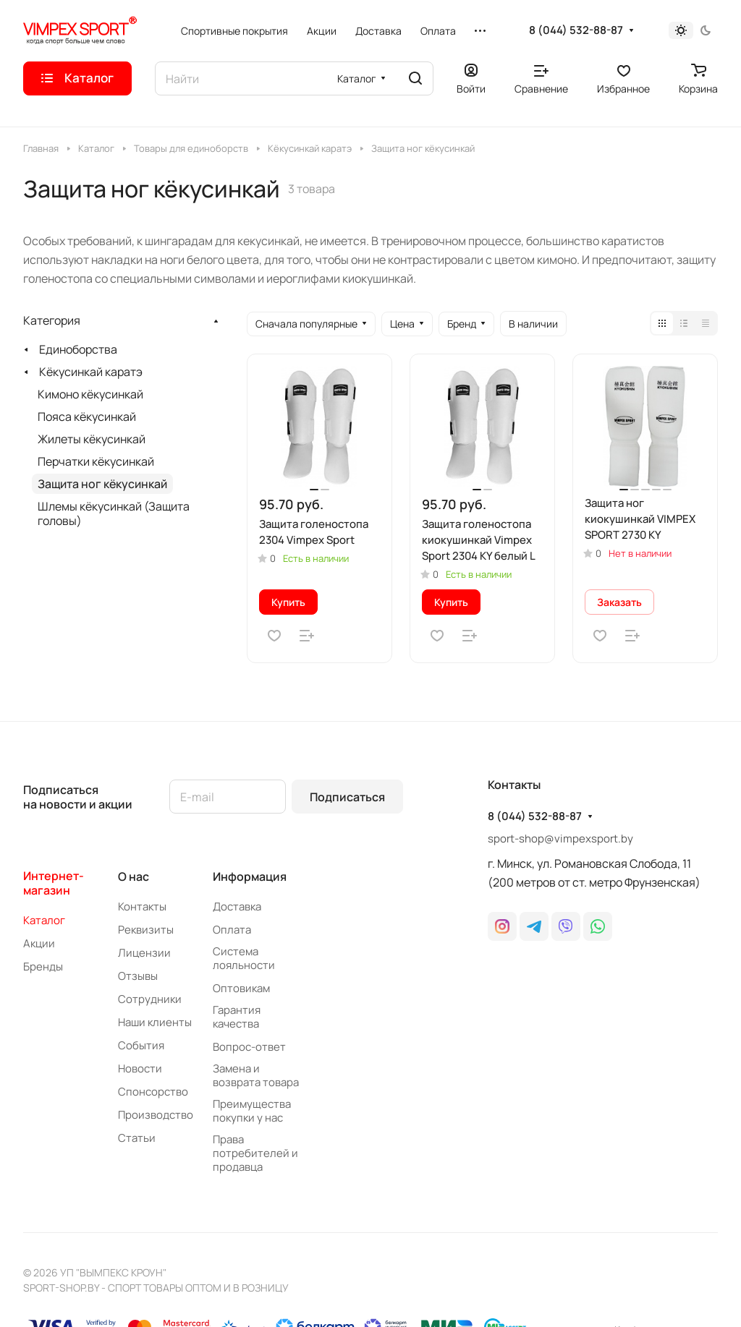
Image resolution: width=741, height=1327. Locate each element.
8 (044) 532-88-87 (576, 30)
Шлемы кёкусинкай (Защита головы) (114, 513)
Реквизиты (146, 929)
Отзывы (138, 975)
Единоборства (78, 349)
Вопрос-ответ (249, 1046)
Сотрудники (150, 999)
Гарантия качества (237, 1016)
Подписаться (347, 797)
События (141, 1045)
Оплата (232, 929)
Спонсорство (153, 1091)
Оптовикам (241, 988)
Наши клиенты (155, 1022)
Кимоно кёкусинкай (90, 394)
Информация (250, 876)
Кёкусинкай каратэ (91, 372)
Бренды (43, 966)
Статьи (137, 1137)
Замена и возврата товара (256, 1075)
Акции (39, 943)
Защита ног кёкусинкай (102, 484)
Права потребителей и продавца (255, 1153)
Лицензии (144, 952)
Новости (140, 1068)
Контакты (142, 906)
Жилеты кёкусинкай (91, 439)
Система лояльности (244, 958)
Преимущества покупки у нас (252, 1110)
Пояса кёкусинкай (87, 416)
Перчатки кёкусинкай (96, 461)
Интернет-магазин (53, 883)
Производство (155, 1114)
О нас (133, 876)
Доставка (237, 906)
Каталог (44, 920)
